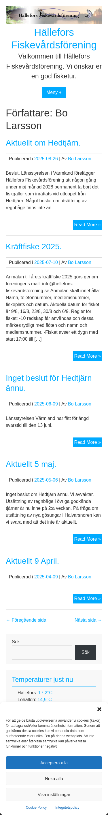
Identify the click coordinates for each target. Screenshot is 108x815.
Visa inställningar (54, 794)
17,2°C (45, 692)
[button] (99, 709)
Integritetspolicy (67, 807)
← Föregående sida (26, 620)
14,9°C (44, 699)
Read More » (88, 225)
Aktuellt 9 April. (32, 560)
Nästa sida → (88, 620)
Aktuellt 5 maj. (31, 464)
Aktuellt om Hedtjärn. (43, 142)
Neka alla (54, 778)
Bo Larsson (79, 158)
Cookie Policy (36, 807)
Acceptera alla (54, 762)
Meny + (54, 92)
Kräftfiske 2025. (34, 246)
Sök (16, 641)
